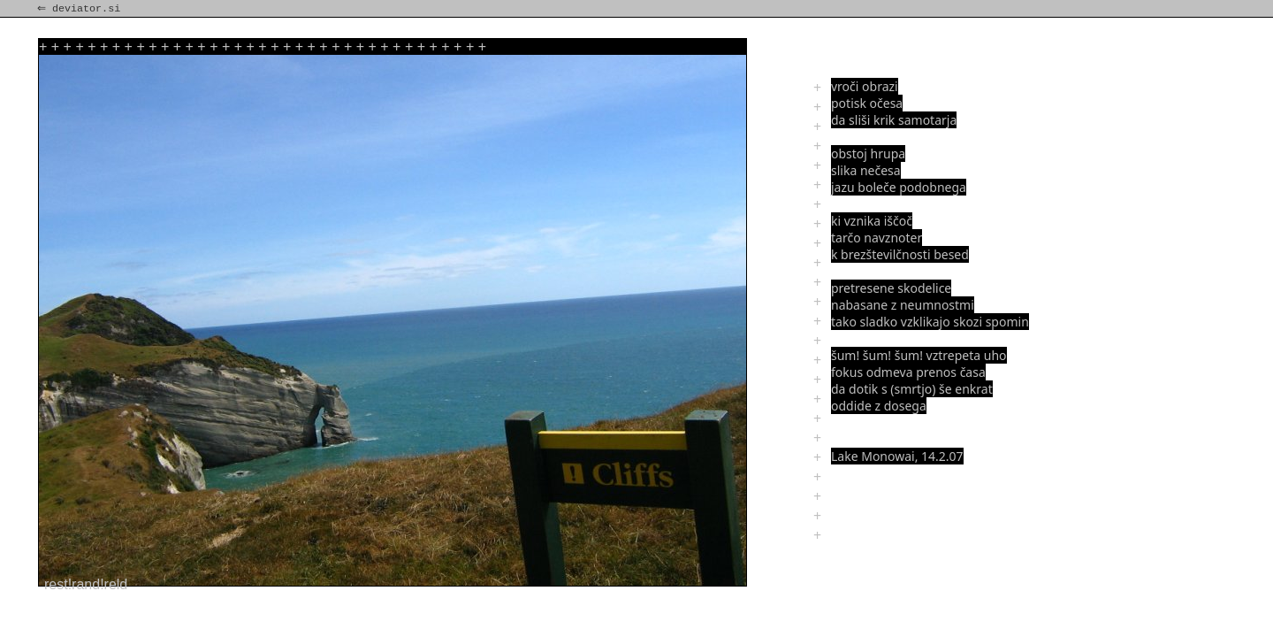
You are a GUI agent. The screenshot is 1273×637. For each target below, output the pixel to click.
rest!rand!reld (85, 584)
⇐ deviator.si (80, 9)
